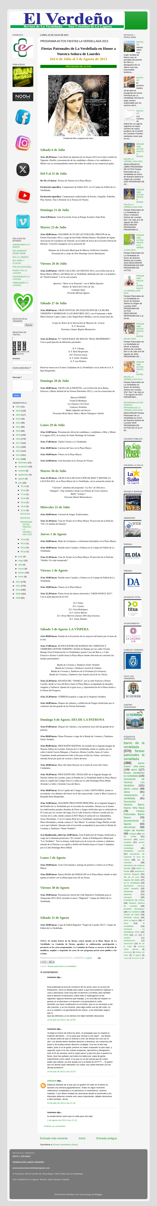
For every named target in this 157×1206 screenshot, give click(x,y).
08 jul (23, 547)
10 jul (23, 539)
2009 (18, 594)
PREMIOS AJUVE (134, 851)
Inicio (82, 1138)
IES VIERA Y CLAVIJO (19, 261)
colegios (133, 834)
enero (21, 576)
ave (136, 935)
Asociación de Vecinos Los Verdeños (134, 782)
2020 (18, 431)
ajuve (134, 769)
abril (20, 565)
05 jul (23, 551)
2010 (18, 590)
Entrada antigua (106, 1138)
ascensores (128, 943)
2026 (18, 407)
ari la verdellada (132, 883)
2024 (18, 415)
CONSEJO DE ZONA (134, 900)
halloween (128, 891)
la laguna (137, 955)
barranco (128, 839)
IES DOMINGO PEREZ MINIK (20, 252)
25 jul (23, 502)
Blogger (98, 1194)
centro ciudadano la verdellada (134, 845)
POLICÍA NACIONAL (22, 267)
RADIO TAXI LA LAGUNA (20, 271)
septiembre (23, 475)
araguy (126, 958)
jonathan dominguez (134, 909)
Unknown (52, 1081)
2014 (18, 455)
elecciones (130, 827)
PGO (126, 935)
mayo (21, 560)
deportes (128, 894)
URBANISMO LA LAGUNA (20, 284)
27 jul (23, 494)
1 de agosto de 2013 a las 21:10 (62, 1120)
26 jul (23, 498)
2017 (18, 443)
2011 (18, 586)
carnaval (128, 897)
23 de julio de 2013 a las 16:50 (61, 1020)
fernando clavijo (131, 917)
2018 (18, 439)
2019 (18, 435)
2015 (18, 451)
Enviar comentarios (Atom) (65, 1144)
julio (20, 483)
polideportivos (129, 941)
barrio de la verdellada (134, 745)
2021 (18, 427)
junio (20, 556)
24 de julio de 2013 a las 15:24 (61, 1071)
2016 (18, 447)
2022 (18, 423)
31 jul (23, 486)
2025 (18, 411)
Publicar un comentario (54, 1126)
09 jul (23, 543)
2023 (18, 419)
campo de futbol (132, 914)
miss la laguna (131, 920)
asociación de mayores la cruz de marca (134, 857)
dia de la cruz (131, 877)
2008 (18, 598)
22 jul (23, 510)
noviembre (23, 466)
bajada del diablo (132, 880)
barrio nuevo (131, 788)
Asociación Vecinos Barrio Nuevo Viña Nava (134, 804)
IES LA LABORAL (21, 257)
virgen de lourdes (134, 830)
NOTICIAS (25, 514)
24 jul (23, 506)
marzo (21, 568)
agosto (21, 479)
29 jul (23, 490)
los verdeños (134, 912)
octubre (22, 471)
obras (127, 791)
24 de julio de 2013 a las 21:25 (61, 1103)
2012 (18, 582)
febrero (21, 572)
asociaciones (136, 958)
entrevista (128, 952)
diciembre (23, 462)
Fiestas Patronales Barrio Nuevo (134, 814)
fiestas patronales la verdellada (62, 966)
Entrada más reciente (54, 1138)
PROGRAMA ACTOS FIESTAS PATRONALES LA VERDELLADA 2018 (133, 406)
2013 (18, 459)
